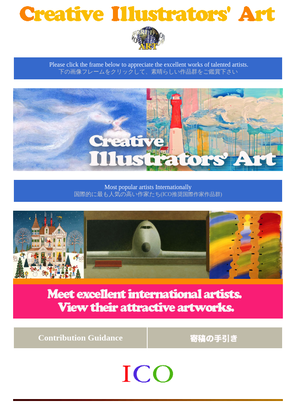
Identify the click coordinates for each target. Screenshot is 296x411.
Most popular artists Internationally (148, 190)
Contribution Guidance (80, 337)
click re (148, 206)
